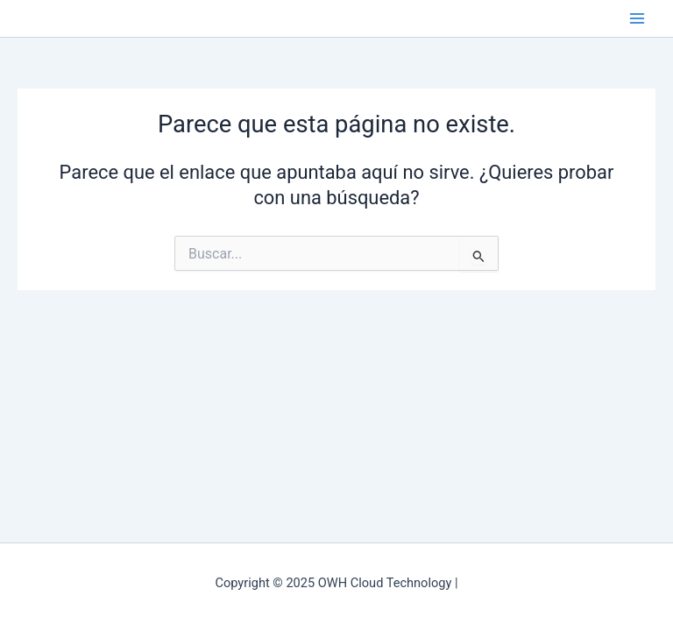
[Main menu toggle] (637, 18)
